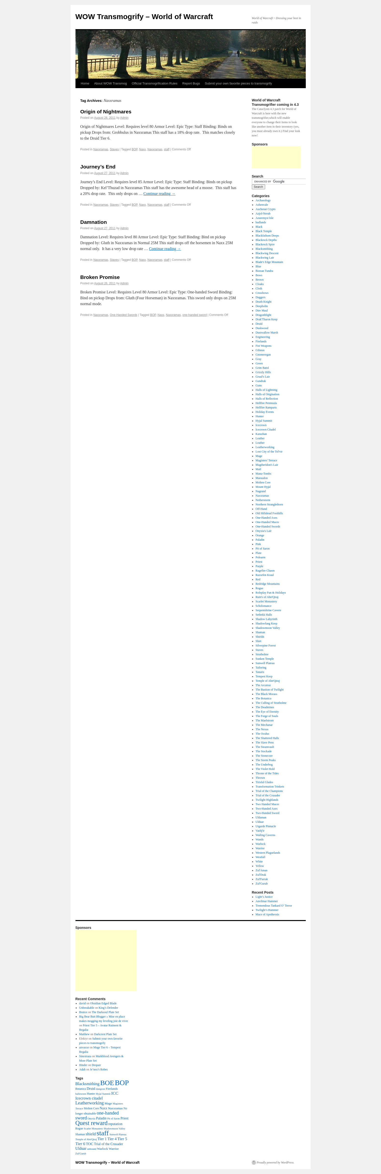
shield (91, 1134)
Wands (259, 839)
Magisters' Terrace (266, 460)
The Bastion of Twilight (270, 689)
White (259, 861)
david (82, 1003)
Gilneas (260, 350)
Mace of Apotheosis (267, 914)
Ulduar (260, 822)
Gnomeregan (263, 354)
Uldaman (261, 817)
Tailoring (261, 667)
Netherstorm (263, 500)
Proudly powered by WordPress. (276, 1162)
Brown (260, 279)
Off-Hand (261, 509)
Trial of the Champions (269, 791)
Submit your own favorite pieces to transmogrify (238, 83)
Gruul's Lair (263, 376)
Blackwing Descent (267, 253)
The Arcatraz (263, 685)
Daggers (260, 297)
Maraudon (262, 478)
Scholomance (263, 606)
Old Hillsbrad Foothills (269, 513)
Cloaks (260, 284)
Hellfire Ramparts (266, 407)
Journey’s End (98, 166)
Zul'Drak (261, 874)
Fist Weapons (263, 345)
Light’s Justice (264, 896)
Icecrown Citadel (266, 429)
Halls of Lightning (266, 390)
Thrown (260, 777)
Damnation (93, 222)
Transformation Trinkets (270, 786)
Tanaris (260, 672)
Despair (96, 1065)
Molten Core (263, 482)
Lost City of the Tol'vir (269, 451)
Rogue (259, 588)
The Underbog (264, 764)
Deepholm (262, 306)
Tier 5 (122, 1139)
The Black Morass (266, 694)
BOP (134, 149)
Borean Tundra (264, 271)
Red (258, 579)
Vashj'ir (260, 830)
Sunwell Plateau (265, 663)
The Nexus (262, 729)
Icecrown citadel (89, 1098)
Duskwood (262, 328)
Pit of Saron (263, 548)
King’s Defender (108, 1007)
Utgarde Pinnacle (266, 826)
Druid (259, 323)
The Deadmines (265, 707)
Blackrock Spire (265, 244)
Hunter (260, 416)
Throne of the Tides (267, 773)
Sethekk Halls (264, 614)
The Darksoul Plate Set (105, 1012)
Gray (258, 359)
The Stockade (264, 751)
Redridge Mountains (268, 584)
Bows (259, 275)
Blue (258, 266)
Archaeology (263, 200)
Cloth (259, 288)
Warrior (260, 848)
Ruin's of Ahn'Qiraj (267, 597)
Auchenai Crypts (265, 209)
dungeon (100, 1089)
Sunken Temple (265, 658)
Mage (259, 456)
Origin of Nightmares (106, 111)
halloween (80, 1093)
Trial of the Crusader (268, 795)
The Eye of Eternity (267, 711)
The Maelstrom (265, 720)
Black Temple (264, 231)
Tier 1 (102, 1139)
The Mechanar (264, 725)
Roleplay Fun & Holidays (271, 592)
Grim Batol (262, 368)
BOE (107, 1083)
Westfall (260, 857)
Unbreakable (86, 1007)
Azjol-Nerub (263, 213)
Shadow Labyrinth (266, 619)
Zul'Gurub (262, 883)
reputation (115, 1124)
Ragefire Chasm (265, 570)
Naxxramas (100, 149)
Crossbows (262, 293)
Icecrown (261, 425)
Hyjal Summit (264, 420)
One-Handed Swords (123, 315)
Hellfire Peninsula (266, 403)
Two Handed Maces (267, 804)
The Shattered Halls (267, 738)
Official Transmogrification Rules (154, 83)
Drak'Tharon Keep (266, 319)
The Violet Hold (265, 769)
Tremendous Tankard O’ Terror (274, 905)
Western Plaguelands (268, 852)
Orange (260, 535)
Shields (260, 636)
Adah (82, 1069)
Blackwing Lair (265, 257)
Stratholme (262, 654)
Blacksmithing (264, 249)
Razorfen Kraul (265, 575)
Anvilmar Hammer (267, 901)
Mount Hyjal (263, 487)
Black (259, 226)
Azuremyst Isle (264, 218)
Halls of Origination (267, 394)
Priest (259, 561)
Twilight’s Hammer (267, 910)
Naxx (142, 149)
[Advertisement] (276, 157)
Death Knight (263, 301)
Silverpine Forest (266, 645)
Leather (260, 438)
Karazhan (261, 434)
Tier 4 (111, 1139)
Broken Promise (100, 277)
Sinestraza (85, 1056)
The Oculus (262, 733)
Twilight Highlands (267, 800)
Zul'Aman (261, 870)
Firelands (261, 341)
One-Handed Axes (266, 517)
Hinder (83, 1065)
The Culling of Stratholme (271, 703)
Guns (259, 385)
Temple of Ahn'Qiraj (268, 681)
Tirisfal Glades (264, 782)
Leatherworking (265, 447)
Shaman (260, 632)
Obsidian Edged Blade (103, 1003)
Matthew (84, 1034)
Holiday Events (265, 412)
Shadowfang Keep (266, 623)
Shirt (258, 641)
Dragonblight (263, 315)
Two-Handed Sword (267, 813)
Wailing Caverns (265, 835)
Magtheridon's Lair (267, 465)
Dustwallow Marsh (267, 332)
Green (259, 363)
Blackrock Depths (266, 240)
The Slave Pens (265, 742)
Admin (124, 118)
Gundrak (261, 381)
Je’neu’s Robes (99, 1069)
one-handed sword (194, 315)
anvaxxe (84, 1047)
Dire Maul (262, 310)
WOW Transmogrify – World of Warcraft (144, 16)
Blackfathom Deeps (267, 235)
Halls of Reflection (267, 398)
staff (166, 149)
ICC (114, 1093)
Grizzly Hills (263, 372)
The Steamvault (265, 747)
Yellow (260, 866)
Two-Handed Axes (266, 808)
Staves (114, 149)
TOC (89, 1144)
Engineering (263, 337)
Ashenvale (262, 204)
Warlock (260, 844)
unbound (91, 1149)
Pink (258, 544)
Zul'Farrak (262, 879)
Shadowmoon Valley (268, 628)
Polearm (260, 557)
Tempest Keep (264, 676)
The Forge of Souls (267, 716)
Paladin (260, 539)
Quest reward (91, 1123)
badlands (261, 222)
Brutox (83, 1012)
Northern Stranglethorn (269, 504)
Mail (258, 469)
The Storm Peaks (266, 760)
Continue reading (159, 194)
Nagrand (261, 491)
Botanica (80, 1088)
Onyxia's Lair (263, 531)
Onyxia (91, 1118)
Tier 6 (80, 1143)
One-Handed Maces (267, 522)
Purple (259, 566)
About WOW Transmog (110, 83)
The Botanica (263, 698)
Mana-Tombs (263, 473)
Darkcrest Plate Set (105, 1034)
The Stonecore (264, 755)
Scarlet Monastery (266, 601)
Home (85, 83)
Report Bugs (191, 83)
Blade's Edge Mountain (269, 262)
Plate (258, 553)
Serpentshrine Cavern (268, 610)
